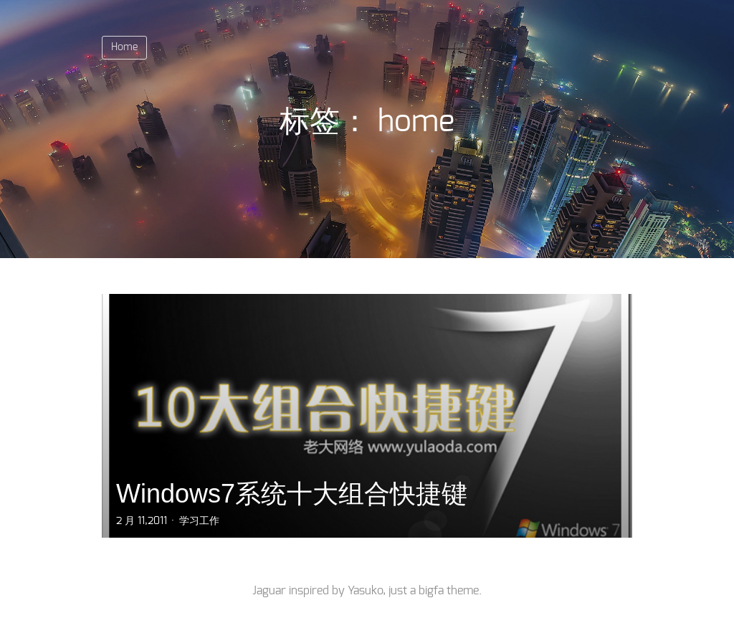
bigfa (431, 590)
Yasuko (365, 590)
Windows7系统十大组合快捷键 (291, 493)
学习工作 (199, 521)
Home (124, 47)
